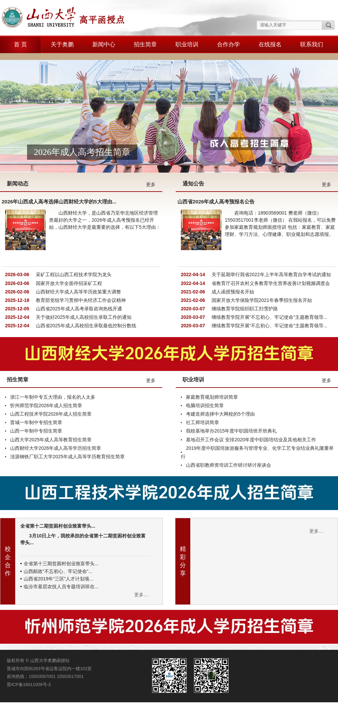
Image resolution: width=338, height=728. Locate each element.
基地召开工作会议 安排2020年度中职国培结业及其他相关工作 (251, 414)
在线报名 (270, 44)
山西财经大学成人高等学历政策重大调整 (77, 266)
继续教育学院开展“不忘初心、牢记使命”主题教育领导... (269, 291)
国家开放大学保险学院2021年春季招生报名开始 (261, 275)
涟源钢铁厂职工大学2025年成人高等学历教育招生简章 (67, 431)
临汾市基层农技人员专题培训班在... (61, 561)
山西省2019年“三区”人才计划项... (58, 553)
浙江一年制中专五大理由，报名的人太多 (52, 371)
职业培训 (186, 44)
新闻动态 (17, 158)
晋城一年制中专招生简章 (36, 397)
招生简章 (145, 44)
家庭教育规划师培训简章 (212, 371)
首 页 (20, 44)
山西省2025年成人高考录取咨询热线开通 (78, 283)
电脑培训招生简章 (205, 380)
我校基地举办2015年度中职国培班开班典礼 (231, 405)
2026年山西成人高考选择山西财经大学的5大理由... (59, 176)
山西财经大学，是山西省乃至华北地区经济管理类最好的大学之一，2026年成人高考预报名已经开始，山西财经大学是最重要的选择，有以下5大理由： (105, 194)
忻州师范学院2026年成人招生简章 (46, 380)
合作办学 (228, 44)
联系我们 (311, 44)
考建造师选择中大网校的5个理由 (220, 388)
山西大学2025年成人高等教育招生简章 (51, 414)
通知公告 (193, 158)
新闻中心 (103, 44)
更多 (150, 159)
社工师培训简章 (202, 397)
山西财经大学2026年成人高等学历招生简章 (55, 422)
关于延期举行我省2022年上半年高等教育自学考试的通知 (270, 249)
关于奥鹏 (62, 44)
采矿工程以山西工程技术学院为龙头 (73, 249)
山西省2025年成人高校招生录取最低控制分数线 (85, 300)
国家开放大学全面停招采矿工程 (68, 257)
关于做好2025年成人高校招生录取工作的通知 (82, 291)
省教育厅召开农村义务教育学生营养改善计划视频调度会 (270, 257)
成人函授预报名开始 (232, 266)
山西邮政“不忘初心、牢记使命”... (58, 545)
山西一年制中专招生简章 (36, 405)
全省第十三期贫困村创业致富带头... (61, 538)
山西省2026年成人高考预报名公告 (216, 176)
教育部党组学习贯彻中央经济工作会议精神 (80, 275)
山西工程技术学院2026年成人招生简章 (51, 388)
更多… (141, 569)
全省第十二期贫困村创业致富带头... (57, 500)
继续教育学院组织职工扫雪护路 (244, 283)
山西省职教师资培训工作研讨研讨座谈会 (228, 439)
